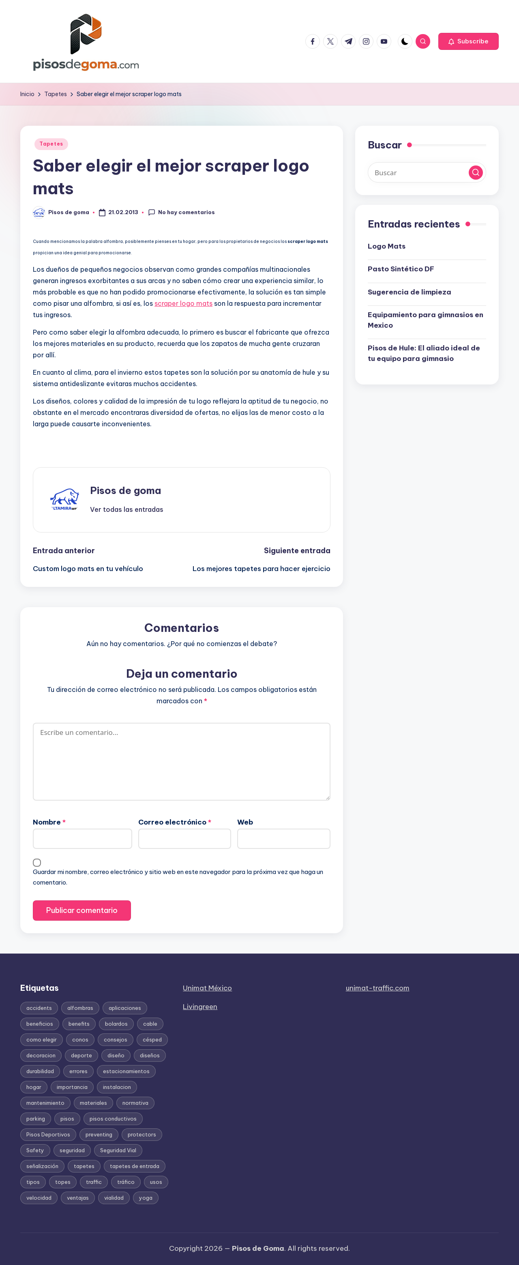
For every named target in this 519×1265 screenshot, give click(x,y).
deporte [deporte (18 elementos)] (81, 1055)
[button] (468, 41)
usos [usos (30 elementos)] (156, 1182)
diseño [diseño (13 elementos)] (115, 1055)
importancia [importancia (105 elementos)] (72, 1087)
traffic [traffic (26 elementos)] (94, 1182)
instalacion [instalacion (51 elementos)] (117, 1087)
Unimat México (207, 988)
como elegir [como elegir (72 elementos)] (41, 1039)
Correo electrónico (174, 822)
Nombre (49, 822)
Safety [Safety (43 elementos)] (35, 1150)
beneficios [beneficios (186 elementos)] (39, 1023)
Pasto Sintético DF (401, 268)
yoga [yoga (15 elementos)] (145, 1197)
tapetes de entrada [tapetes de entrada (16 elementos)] (134, 1166)
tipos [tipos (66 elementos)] (33, 1182)
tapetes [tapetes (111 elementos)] (84, 1166)
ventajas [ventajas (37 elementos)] (78, 1197)
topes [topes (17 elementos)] (63, 1182)
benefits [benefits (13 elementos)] (79, 1023)
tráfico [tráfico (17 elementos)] (126, 1182)
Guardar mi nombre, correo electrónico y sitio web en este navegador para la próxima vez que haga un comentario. (178, 877)
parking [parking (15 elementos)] (35, 1118)
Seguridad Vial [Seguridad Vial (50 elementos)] (118, 1150)
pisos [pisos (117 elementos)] (67, 1118)
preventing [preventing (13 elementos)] (99, 1134)
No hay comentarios (181, 212)
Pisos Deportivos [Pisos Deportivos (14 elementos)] (48, 1134)
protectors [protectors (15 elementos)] (142, 1134)
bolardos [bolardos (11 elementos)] (116, 1023)
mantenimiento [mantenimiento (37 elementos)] (45, 1103)
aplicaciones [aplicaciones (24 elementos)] (125, 1008)
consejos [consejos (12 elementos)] (115, 1039)
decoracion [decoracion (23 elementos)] (41, 1055)
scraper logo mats (183, 303)
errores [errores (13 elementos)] (78, 1071)
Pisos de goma (125, 490)
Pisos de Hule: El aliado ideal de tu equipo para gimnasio (424, 353)
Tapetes (51, 144)
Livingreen (200, 1006)
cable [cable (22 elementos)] (150, 1023)
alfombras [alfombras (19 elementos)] (80, 1008)
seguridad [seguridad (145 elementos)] (72, 1150)
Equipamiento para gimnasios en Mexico (425, 320)
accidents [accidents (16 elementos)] (39, 1008)
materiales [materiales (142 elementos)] (93, 1103)
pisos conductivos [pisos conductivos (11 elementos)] (113, 1118)
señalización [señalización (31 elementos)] (42, 1166)
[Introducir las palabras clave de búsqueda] (427, 172)
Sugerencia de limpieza (409, 292)
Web (245, 822)
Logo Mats (386, 246)
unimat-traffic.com (378, 988)
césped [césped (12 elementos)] (152, 1039)
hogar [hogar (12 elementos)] (33, 1087)
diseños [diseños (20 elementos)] (150, 1055)
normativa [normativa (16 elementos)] (135, 1103)
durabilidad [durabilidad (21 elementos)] (40, 1071)
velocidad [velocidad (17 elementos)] (38, 1197)
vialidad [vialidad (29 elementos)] (114, 1197)
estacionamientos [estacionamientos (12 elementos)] (126, 1071)
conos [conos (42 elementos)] (80, 1039)
